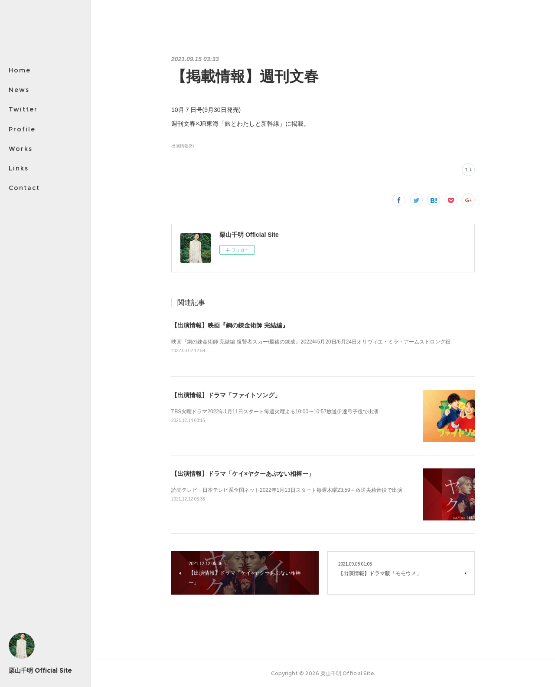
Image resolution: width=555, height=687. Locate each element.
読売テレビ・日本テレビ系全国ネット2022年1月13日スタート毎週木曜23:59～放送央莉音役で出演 (286, 490)
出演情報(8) (182, 146)
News (19, 90)
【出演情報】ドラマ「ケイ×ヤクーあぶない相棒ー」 (242, 473)
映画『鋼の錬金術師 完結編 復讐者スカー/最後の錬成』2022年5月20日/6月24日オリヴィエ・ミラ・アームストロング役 (311, 342)
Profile (22, 129)
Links (19, 168)
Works (21, 149)
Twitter (23, 109)
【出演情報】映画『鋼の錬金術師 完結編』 (229, 325)
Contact (24, 188)
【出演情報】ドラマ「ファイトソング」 (226, 395)
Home (20, 70)
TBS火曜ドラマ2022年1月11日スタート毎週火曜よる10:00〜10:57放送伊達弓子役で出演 (275, 412)
